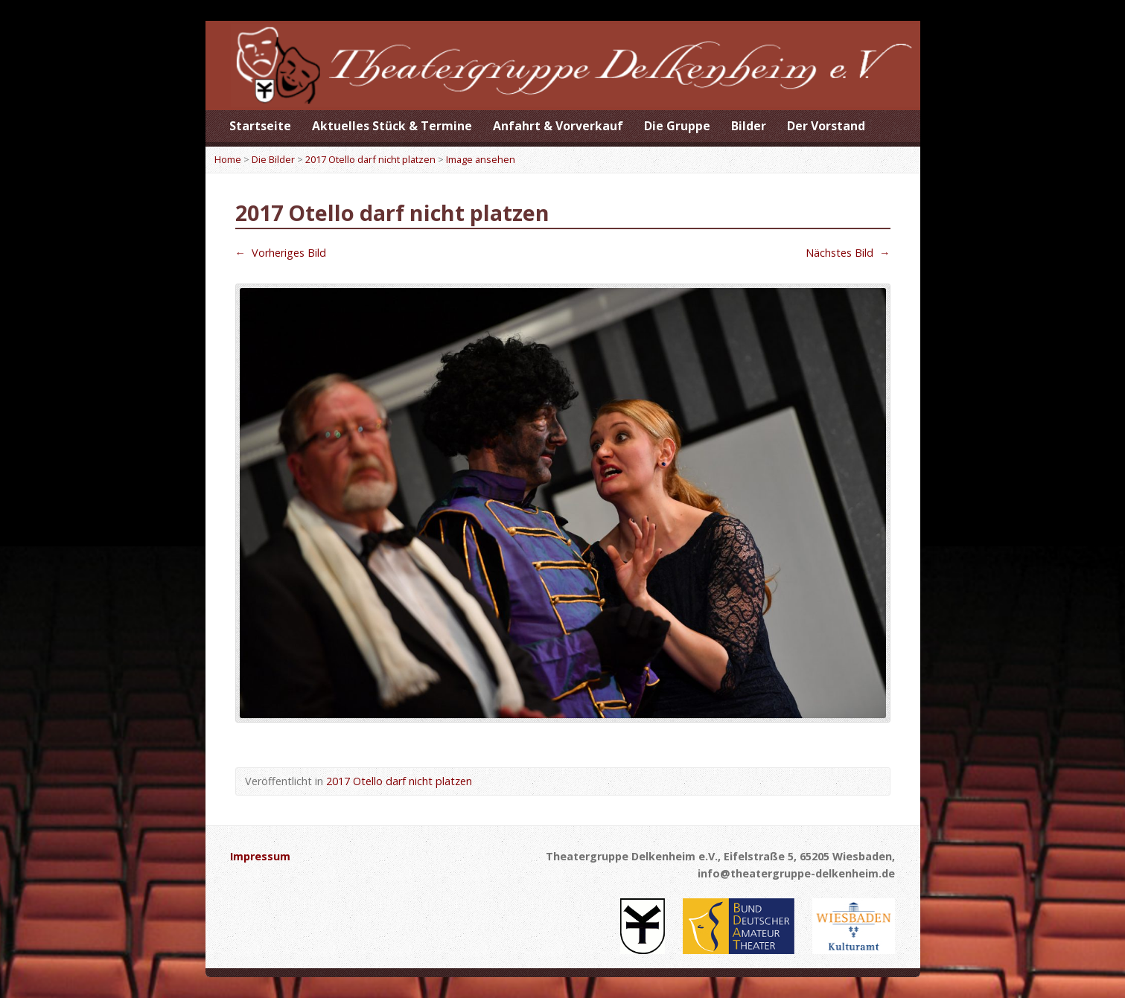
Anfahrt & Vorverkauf (558, 126)
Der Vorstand (826, 126)
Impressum (260, 856)
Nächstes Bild (848, 253)
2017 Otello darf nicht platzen (370, 159)
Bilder (748, 126)
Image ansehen (480, 159)
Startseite (260, 126)
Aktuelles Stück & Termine (392, 126)
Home (227, 159)
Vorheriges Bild (280, 253)
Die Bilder (273, 159)
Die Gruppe (677, 126)
